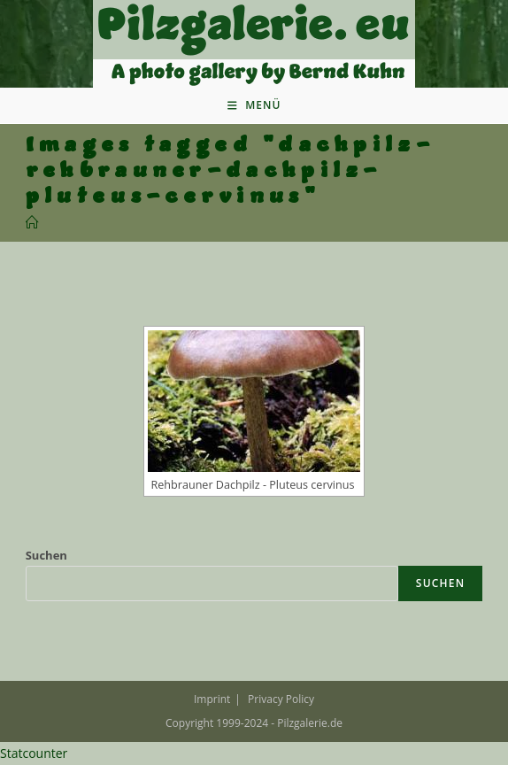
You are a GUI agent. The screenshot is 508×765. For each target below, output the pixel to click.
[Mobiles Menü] (254, 105)
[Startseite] (32, 222)
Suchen (46, 555)
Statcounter (33, 753)
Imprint (212, 699)
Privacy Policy (281, 699)
